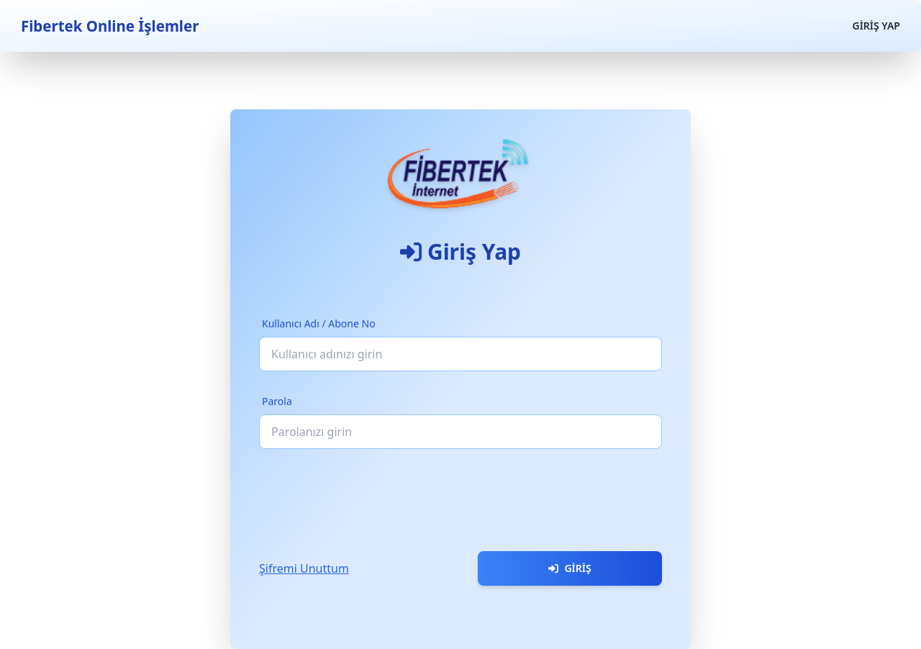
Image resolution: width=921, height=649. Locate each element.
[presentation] (368, 494)
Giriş (569, 568)
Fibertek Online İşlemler (110, 26)
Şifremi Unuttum (304, 568)
